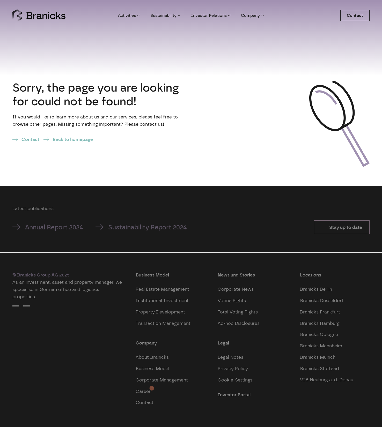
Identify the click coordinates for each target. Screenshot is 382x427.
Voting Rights (232, 300)
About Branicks (152, 357)
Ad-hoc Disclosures (239, 323)
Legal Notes (230, 357)
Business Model (152, 368)
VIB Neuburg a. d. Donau (326, 379)
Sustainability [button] (165, 15)
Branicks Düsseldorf (321, 300)
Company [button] (252, 15)
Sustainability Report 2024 (147, 227)
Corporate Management (162, 380)
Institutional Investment (162, 300)
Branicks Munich (317, 357)
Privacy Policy (233, 368)
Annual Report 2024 (54, 227)
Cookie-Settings (235, 380)
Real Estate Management (162, 289)
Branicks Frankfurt (320, 311)
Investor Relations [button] (211, 15)
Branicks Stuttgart (320, 368)
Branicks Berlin (316, 289)
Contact (355, 15)
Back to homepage (73, 139)
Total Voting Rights (238, 311)
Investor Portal (234, 394)
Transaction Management (163, 323)
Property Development (160, 311)
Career (143, 390)
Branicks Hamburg (320, 323)
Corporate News (236, 289)
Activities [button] (129, 15)
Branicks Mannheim (321, 345)
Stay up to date (345, 227)
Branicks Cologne (319, 334)
